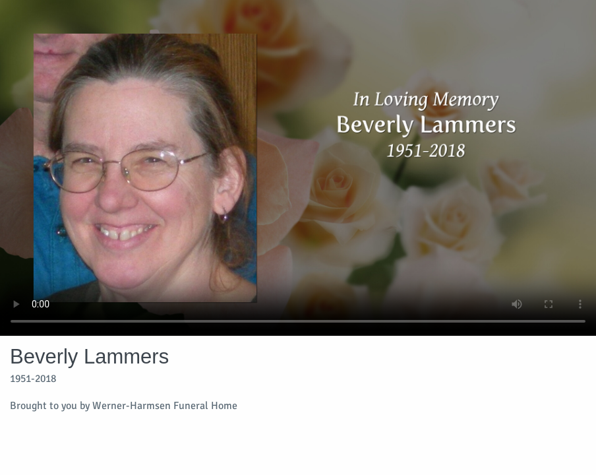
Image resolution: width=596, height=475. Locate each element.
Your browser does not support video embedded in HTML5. (298, 168)
